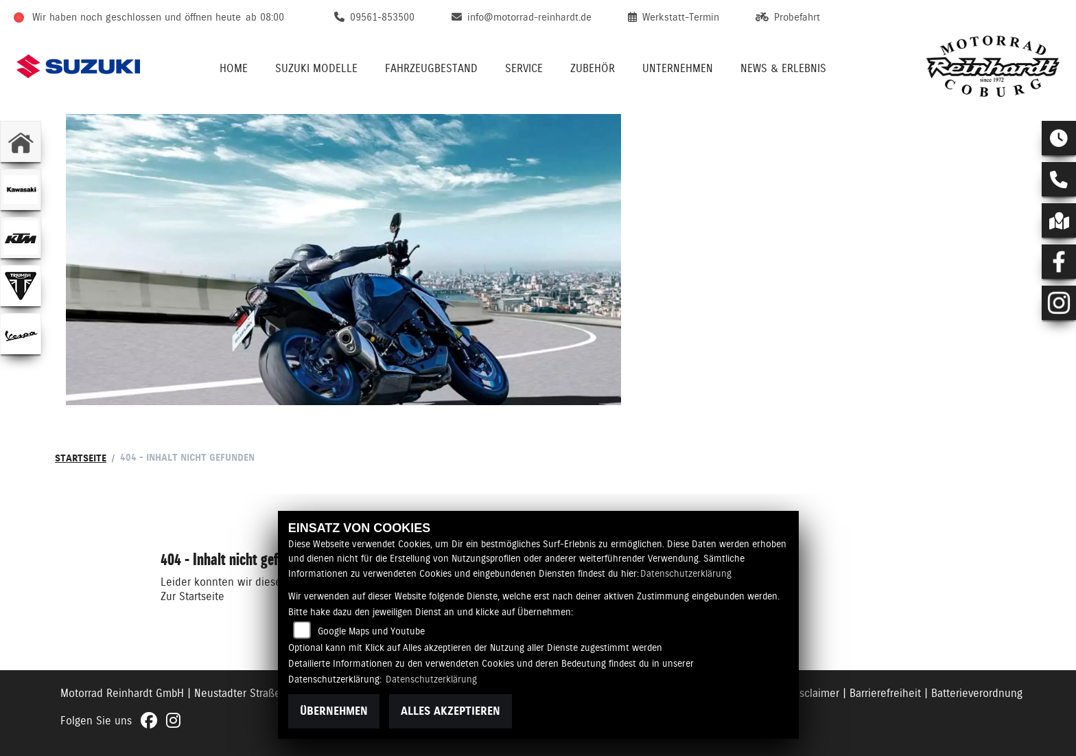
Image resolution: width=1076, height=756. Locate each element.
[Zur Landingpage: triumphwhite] (20, 285)
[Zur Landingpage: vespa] (20, 333)
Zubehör (592, 68)
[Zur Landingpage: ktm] (20, 237)
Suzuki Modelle (316, 68)
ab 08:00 (265, 17)
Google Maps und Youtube (371, 631)
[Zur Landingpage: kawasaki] (20, 189)
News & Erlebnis (783, 68)
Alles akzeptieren (450, 711)
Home (234, 68)
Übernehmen (334, 711)
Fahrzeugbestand (431, 68)
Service (524, 68)
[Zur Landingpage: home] (20, 141)
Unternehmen (677, 68)
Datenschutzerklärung (686, 573)
